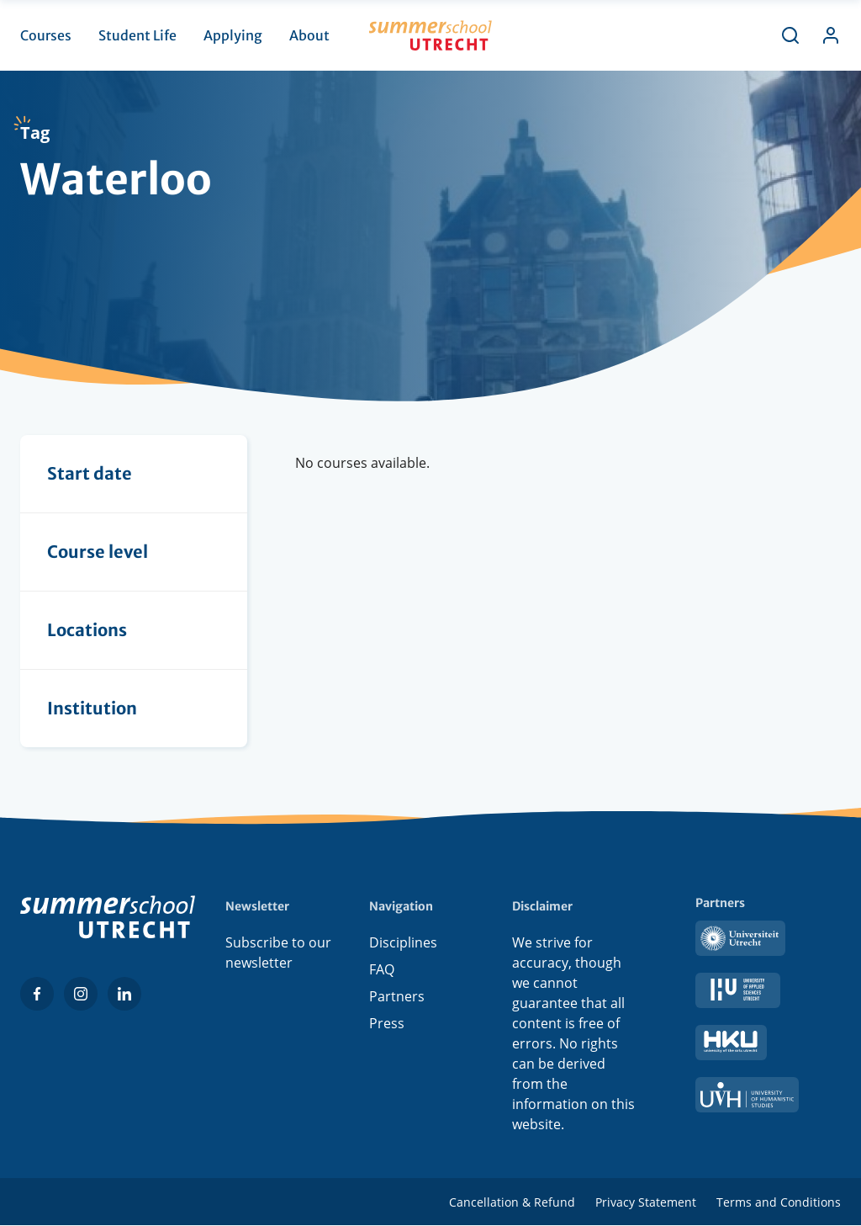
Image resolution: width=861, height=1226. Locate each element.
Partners (397, 996)
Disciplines (403, 942)
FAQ (381, 969)
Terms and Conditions (778, 1202)
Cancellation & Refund (512, 1202)
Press (386, 1023)
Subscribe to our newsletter (278, 952)
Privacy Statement (645, 1202)
